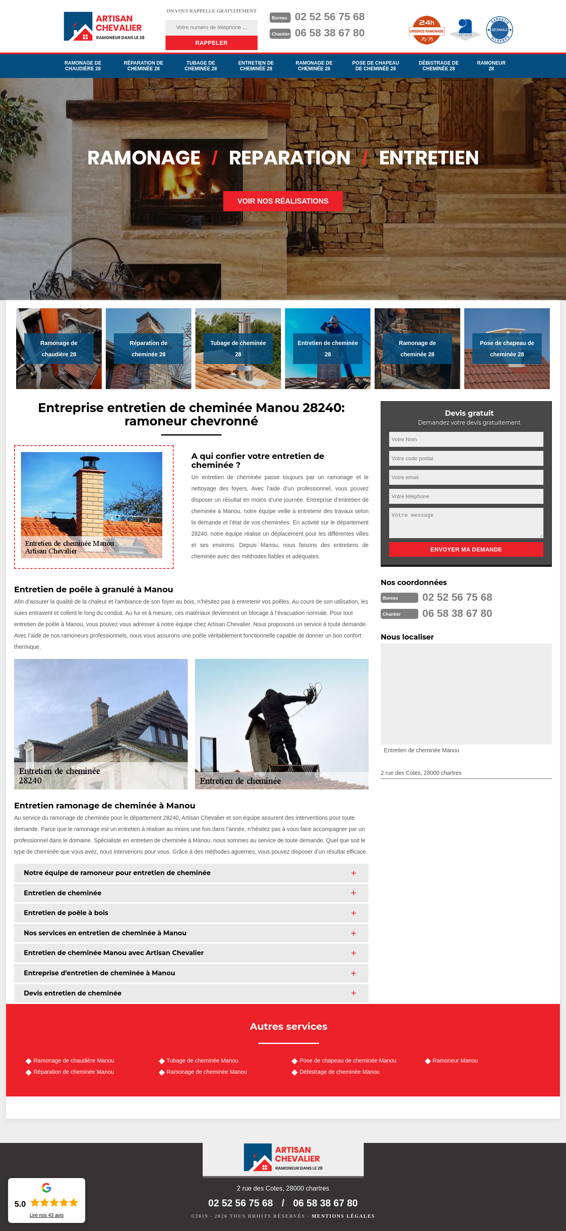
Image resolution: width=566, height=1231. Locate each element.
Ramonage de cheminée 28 (314, 66)
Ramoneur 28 (491, 66)
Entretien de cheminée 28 (256, 66)
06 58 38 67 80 (330, 33)
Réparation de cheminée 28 (144, 66)
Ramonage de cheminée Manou (207, 1072)
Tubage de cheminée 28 (200, 66)
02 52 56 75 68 (330, 17)
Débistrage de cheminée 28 (439, 66)
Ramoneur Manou (455, 1060)
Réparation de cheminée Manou (74, 1072)
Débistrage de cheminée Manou (339, 1072)
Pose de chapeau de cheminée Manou (348, 1060)
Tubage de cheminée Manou (203, 1060)
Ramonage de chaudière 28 (83, 66)
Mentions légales (343, 1216)
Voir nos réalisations (283, 201)
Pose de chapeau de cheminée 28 (375, 66)
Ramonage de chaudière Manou (74, 1060)
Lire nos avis (46, 1215)
